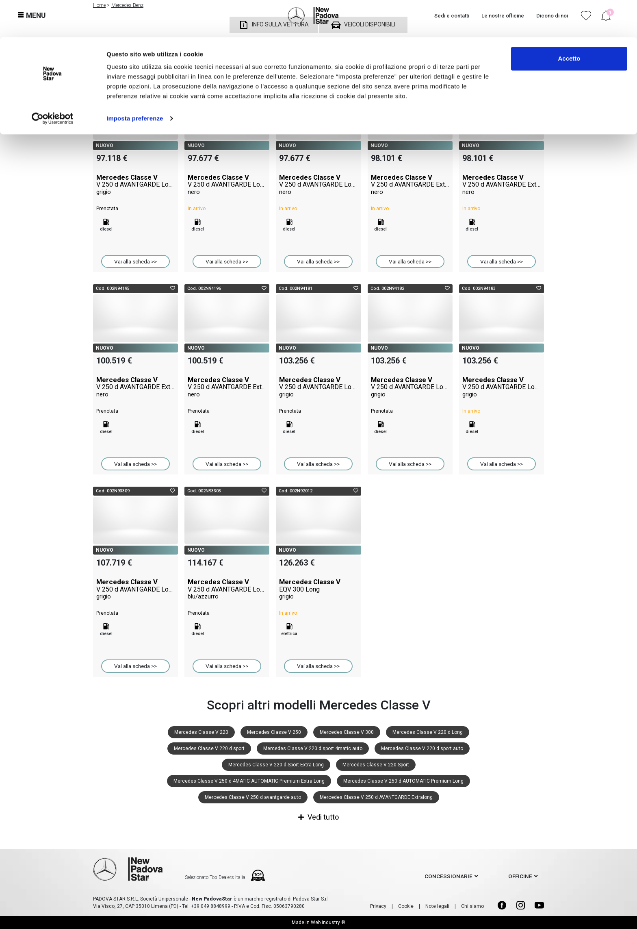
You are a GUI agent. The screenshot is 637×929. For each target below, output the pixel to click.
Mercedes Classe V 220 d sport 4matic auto (312, 748)
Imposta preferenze (134, 81)
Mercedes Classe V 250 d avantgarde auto (253, 797)
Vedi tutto (318, 817)
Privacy (378, 906)
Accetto (569, 21)
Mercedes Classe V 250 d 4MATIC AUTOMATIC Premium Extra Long (249, 781)
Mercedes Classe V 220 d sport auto (422, 748)
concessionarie (448, 876)
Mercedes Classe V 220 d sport (209, 748)
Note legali (437, 906)
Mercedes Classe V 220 (201, 732)
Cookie (406, 906)
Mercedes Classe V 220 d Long (427, 732)
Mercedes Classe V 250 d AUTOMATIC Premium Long (403, 781)
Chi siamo (472, 906)
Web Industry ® (328, 922)
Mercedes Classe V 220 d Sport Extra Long (276, 765)
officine (520, 876)
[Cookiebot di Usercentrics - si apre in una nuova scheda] (52, 81)
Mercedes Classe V (135, 185)
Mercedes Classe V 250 (274, 732)
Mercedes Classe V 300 (347, 732)
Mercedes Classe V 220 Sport (375, 765)
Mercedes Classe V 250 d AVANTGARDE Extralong (376, 797)
